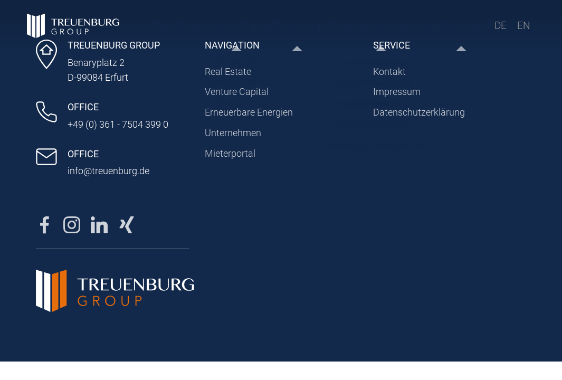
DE (499, 29)
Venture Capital (205, 29)
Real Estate (160, 29)
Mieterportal (431, 29)
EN (522, 29)
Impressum (397, 91)
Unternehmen (338, 29)
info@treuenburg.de (108, 170)
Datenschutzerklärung (419, 112)
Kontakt (389, 71)
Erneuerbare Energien (265, 29)
